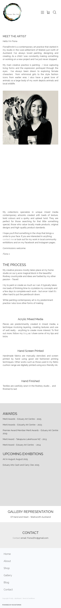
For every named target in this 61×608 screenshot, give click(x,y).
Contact (16, 538)
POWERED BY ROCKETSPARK (11, 605)
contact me (8, 239)
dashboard (18, 598)
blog (25, 333)
